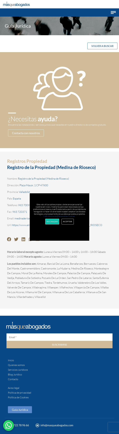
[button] (113, 12)
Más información (50, 216)
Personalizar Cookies (66, 216)
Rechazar (52, 221)
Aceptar (67, 221)
